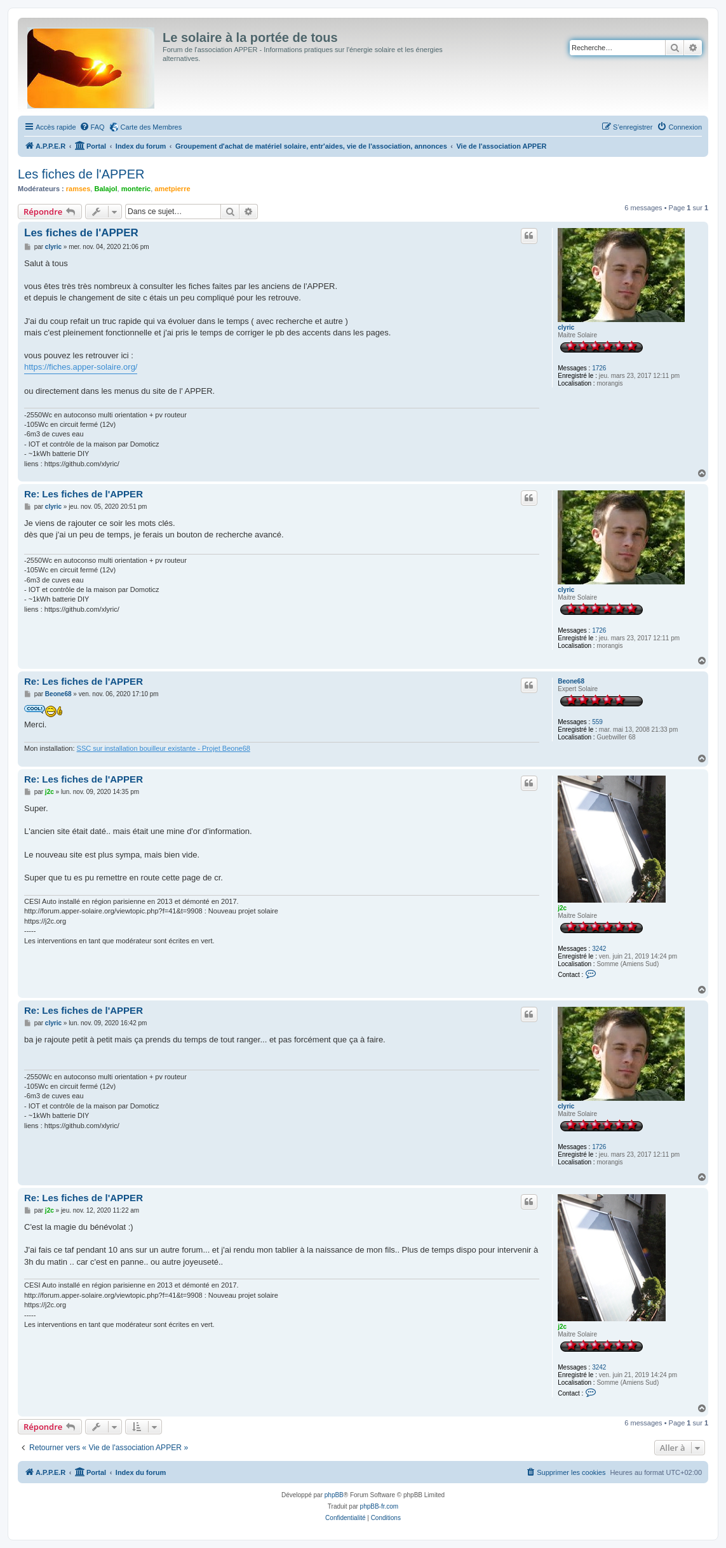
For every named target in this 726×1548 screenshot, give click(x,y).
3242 (599, 948)
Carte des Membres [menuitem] (151, 127)
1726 (599, 368)
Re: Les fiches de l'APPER (83, 493)
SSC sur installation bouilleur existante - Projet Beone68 (163, 748)
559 (597, 721)
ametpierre (172, 188)
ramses (78, 188)
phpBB (334, 1494)
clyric (566, 327)
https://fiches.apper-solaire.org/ (80, 367)
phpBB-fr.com (379, 1506)
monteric (136, 188)
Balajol (105, 188)
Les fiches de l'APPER (81, 174)
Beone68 (571, 681)
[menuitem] (92, 127)
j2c (562, 908)
